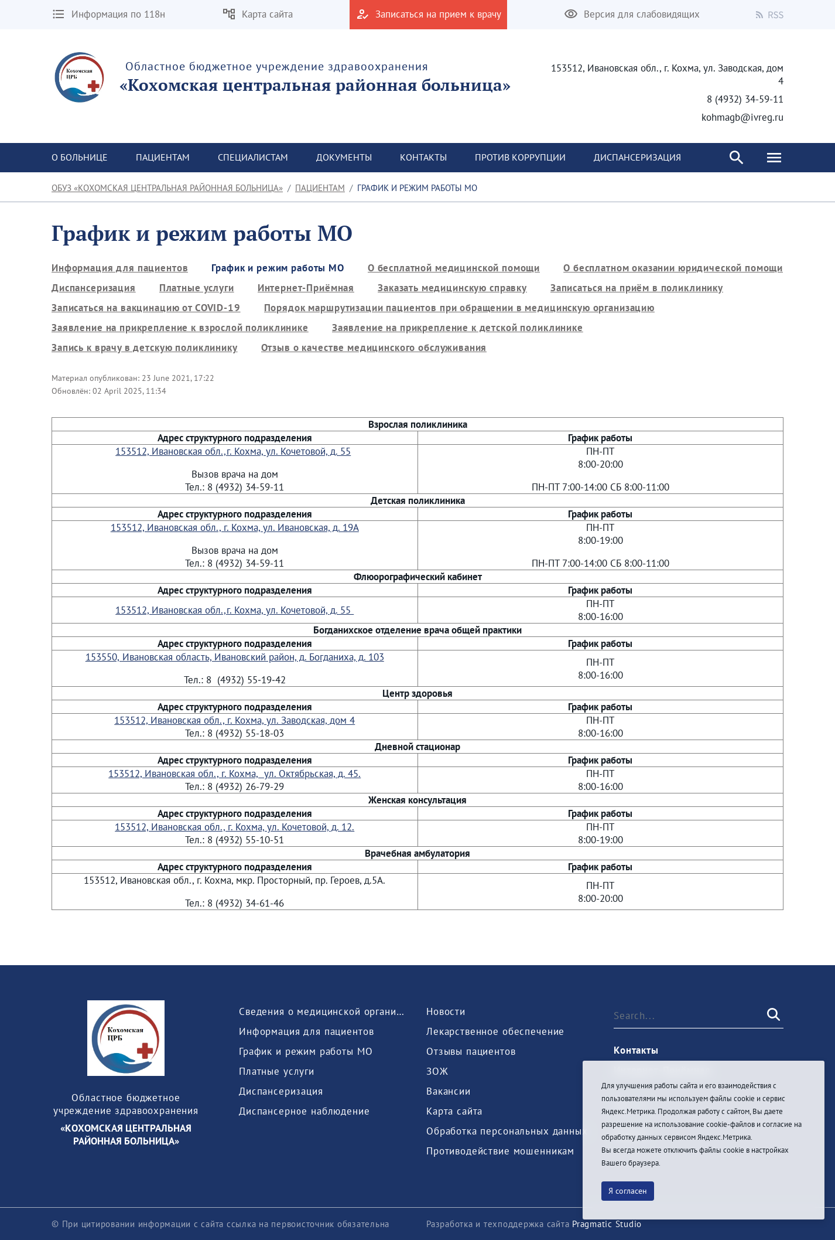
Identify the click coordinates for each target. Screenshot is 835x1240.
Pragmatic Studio (607, 1223)
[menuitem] (79, 157)
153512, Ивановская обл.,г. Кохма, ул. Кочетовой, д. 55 (233, 451)
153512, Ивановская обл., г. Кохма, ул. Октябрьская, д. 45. (234, 773)
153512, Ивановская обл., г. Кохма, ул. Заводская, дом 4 (234, 720)
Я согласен (627, 1191)
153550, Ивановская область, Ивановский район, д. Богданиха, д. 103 (234, 656)
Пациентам (320, 187)
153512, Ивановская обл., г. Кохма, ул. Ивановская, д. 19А (235, 527)
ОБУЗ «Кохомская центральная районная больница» (167, 187)
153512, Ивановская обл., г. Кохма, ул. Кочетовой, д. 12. (234, 826)
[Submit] (772, 1015)
